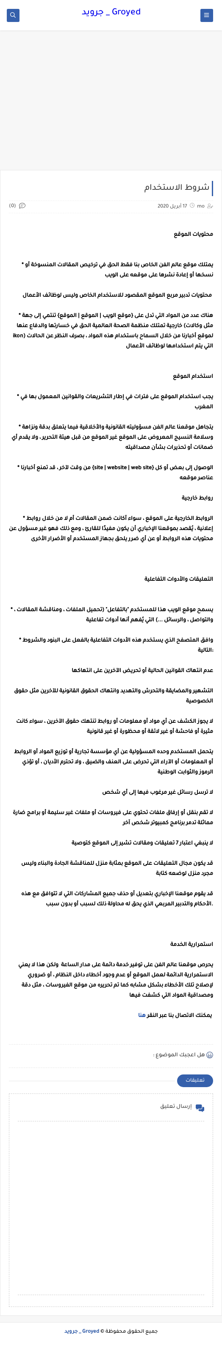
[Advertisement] (111, 104)
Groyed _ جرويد (111, 13)
